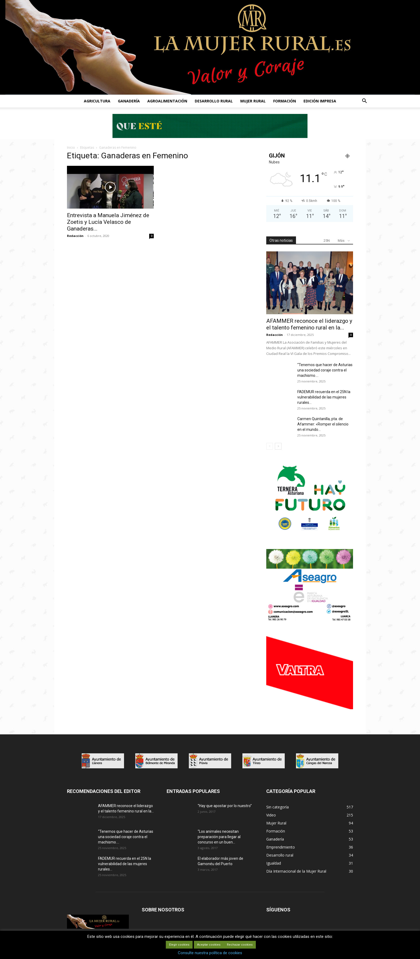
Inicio (71, 147)
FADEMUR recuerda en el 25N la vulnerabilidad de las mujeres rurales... (323, 397)
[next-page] (278, 446)
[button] (364, 101)
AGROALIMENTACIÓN (167, 100)
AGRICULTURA (97, 100)
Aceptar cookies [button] (208, 944)
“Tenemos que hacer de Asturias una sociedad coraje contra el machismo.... (324, 370)
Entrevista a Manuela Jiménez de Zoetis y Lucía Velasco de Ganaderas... (108, 222)
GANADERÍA (129, 100)
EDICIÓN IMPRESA (319, 100)
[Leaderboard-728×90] (210, 136)
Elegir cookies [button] (179, 944)
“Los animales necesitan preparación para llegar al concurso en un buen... (219, 836)
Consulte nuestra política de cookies (210, 952)
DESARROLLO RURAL (214, 100)
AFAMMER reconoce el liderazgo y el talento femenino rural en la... (309, 324)
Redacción (75, 236)
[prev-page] (269, 446)
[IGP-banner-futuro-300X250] (309, 533)
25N (327, 241)
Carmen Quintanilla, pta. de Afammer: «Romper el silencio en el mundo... (322, 424)
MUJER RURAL (253, 100)
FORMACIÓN (284, 100)
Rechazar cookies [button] (240, 944)
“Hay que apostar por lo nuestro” (225, 806)
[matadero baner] (309, 620)
